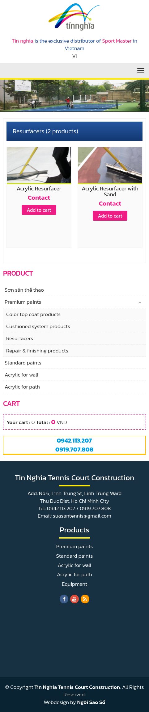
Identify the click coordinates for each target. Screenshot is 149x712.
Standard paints (23, 363)
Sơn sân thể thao (24, 290)
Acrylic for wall (21, 375)
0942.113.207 (74, 440)
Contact (39, 197)
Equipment (74, 584)
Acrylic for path (22, 387)
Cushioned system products (38, 326)
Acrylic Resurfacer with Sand (110, 191)
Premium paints (23, 302)
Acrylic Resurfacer (39, 188)
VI (74, 56)
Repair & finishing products (37, 351)
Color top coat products (33, 314)
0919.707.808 (74, 449)
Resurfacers (19, 338)
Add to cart (39, 210)
